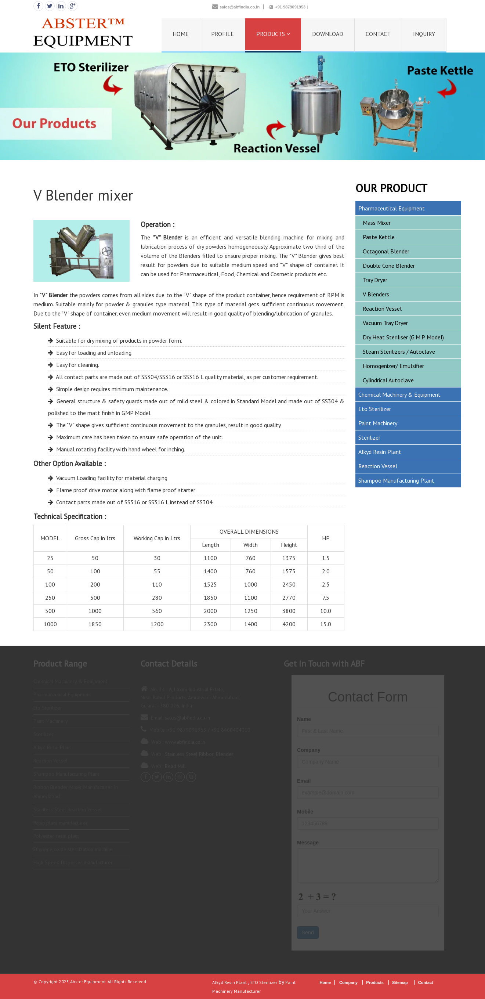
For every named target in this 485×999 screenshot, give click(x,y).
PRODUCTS (273, 33)
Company (348, 982)
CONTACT (378, 33)
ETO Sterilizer (263, 982)
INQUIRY (424, 33)
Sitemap (400, 982)
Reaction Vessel (382, 308)
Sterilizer (369, 437)
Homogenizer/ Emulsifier (393, 365)
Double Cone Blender (389, 265)
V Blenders (376, 294)
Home (325, 982)
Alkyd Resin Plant (379, 451)
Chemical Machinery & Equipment (399, 394)
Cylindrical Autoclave (388, 380)
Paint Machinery (377, 423)
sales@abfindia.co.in (240, 7)
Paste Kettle (379, 237)
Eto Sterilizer (374, 408)
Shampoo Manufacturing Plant (396, 480)
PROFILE (222, 33)
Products (375, 982)
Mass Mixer (377, 222)
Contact (426, 982)
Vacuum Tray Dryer (385, 323)
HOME (181, 33)
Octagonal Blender (386, 251)
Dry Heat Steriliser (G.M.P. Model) (403, 337)
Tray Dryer (375, 280)
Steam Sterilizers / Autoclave (399, 351)
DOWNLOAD (327, 33)
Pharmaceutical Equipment (391, 208)
